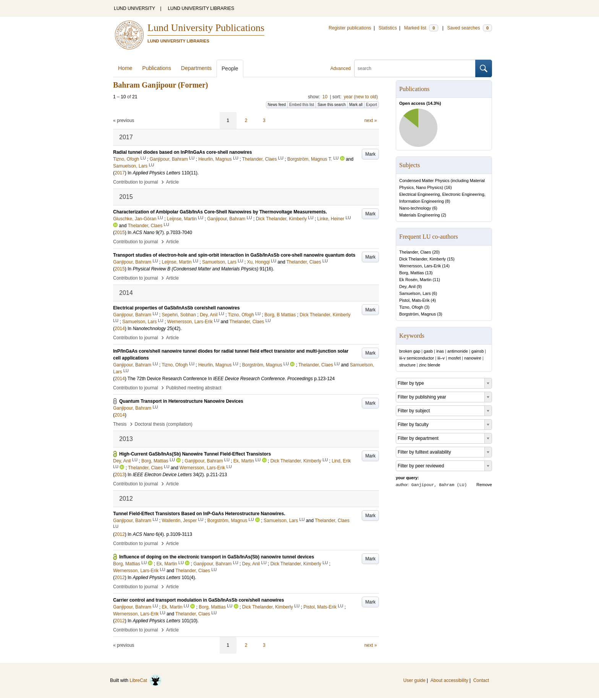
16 (448, 187)
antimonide (457, 351)
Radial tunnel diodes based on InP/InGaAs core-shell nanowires (182, 152)
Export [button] (371, 105)
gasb (428, 351)
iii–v (441, 358)
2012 (120, 534)
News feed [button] (277, 105)
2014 (120, 328)
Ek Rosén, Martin (415, 279)
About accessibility (449, 680)
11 (436, 279)
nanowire (472, 358)
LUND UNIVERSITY (134, 8)
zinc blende (429, 365)
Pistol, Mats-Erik (414, 300)
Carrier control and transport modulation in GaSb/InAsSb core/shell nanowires (198, 600)
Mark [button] (370, 154)
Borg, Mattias (411, 272)
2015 (120, 232)
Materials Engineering (419, 215)
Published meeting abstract (194, 387)
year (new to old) (361, 96)
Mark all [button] (356, 105)
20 (436, 252)
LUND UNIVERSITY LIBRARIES (201, 8)
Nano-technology (415, 208)
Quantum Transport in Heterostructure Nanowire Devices (181, 401)
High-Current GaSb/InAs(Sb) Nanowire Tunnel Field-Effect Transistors (195, 454)
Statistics (388, 28)
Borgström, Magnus (417, 314)
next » (370, 120)
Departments (196, 68)
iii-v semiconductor (416, 358)
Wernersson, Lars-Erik (420, 266)
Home (125, 68)
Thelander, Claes (415, 252)
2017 (120, 173)
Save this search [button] (331, 105)
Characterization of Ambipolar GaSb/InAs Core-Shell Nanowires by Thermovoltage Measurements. (220, 212)
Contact (481, 680)
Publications (156, 68)
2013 (120, 474)
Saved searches (469, 28)
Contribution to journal (135, 182)
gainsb (477, 351)
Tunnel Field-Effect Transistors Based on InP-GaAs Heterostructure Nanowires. (199, 513)
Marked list (421, 28)
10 (324, 96)
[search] (415, 68)
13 (429, 272)
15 (450, 259)
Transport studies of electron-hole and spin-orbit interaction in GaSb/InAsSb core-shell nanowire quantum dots (234, 255)
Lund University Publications (205, 27)
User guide (414, 680)
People (230, 68)
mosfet (454, 358)
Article (172, 182)
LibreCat (146, 680)
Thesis (119, 424)
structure (407, 365)
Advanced (340, 68)
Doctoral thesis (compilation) (163, 424)
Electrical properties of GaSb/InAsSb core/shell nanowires (176, 308)
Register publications (350, 28)
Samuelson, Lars (415, 293)
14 (446, 266)
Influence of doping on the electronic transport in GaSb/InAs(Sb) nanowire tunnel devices (216, 557)
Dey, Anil (407, 286)
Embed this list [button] (301, 105)
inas (440, 351)
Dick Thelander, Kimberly (422, 259)
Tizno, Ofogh (411, 307)
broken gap (409, 351)
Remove (484, 484)
